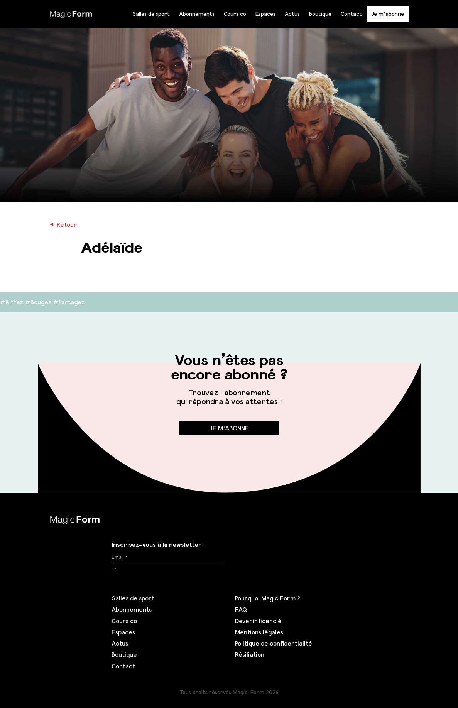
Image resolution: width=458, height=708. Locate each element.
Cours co (235, 14)
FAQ (241, 609)
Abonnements (197, 14)
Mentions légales (259, 632)
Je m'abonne (387, 13)
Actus (292, 14)
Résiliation (249, 654)
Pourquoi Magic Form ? (267, 598)
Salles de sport (151, 14)
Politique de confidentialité (273, 643)
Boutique (320, 14)
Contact (351, 14)
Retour (63, 224)
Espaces (265, 14)
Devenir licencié (258, 620)
